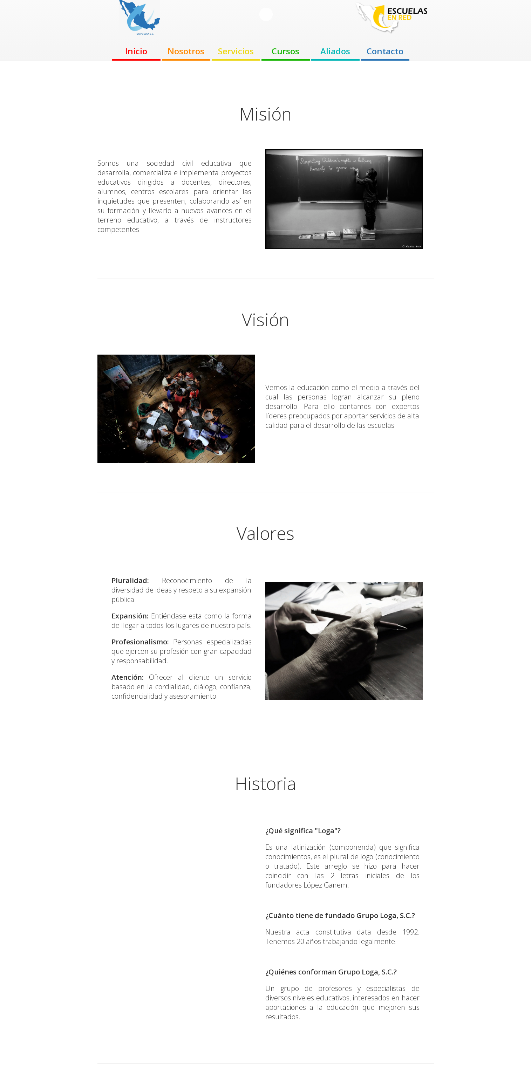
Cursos (285, 51)
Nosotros (186, 51)
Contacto (385, 51)
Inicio (136, 51)
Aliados (335, 51)
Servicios (236, 51)
